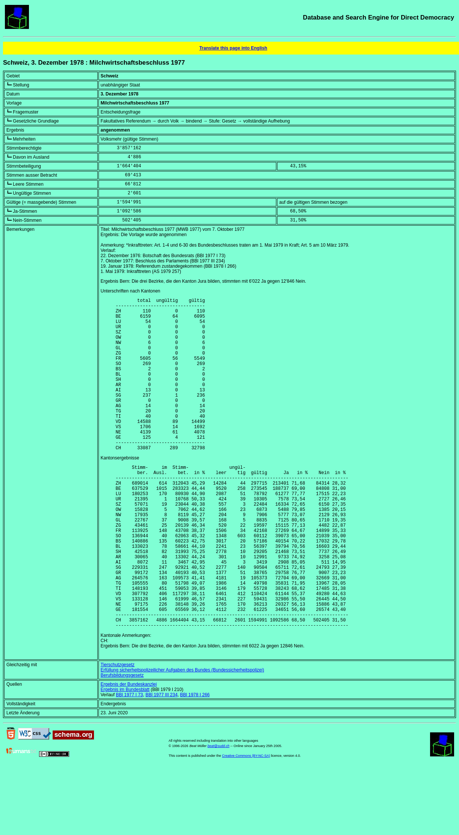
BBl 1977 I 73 (129, 762)
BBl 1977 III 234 (161, 762)
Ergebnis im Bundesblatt (125, 757)
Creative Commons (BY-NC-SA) (246, 823)
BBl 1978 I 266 (195, 762)
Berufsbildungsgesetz (122, 743)
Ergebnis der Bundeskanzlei (129, 752)
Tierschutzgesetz (118, 732)
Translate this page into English (233, 48)
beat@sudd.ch (218, 813)
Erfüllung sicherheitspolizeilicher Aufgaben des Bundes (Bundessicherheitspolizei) (182, 737)
